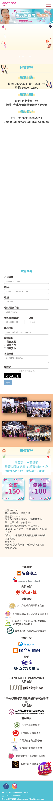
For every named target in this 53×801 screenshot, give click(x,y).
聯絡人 (7, 287)
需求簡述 (8, 354)
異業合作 (11, 345)
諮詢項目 (8, 338)
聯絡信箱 (8, 328)
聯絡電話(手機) (11, 307)
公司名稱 (8, 277)
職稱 (6, 297)
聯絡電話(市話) (11, 318)
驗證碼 (7, 367)
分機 (31, 318)
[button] (5, 45)
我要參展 (11, 341)
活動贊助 (11, 348)
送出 (8, 382)
